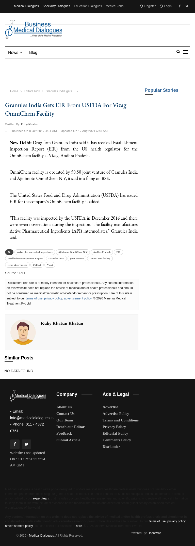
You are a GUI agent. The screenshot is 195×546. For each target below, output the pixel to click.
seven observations (17, 264)
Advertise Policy (116, 414)
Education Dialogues (88, 6)
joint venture (77, 258)
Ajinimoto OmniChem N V (73, 252)
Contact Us (65, 414)
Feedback (64, 433)
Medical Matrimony (27, 18)
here (79, 526)
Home (14, 91)
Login (166, 6)
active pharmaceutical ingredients (35, 252)
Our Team (64, 420)
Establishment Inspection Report (25, 258)
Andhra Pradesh (101, 252)
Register (148, 6)
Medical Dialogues (26, 6)
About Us (64, 407)
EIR (118, 252)
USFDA (37, 264)
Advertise (110, 407)
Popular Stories (161, 90)
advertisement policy (78, 298)
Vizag (50, 264)
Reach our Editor (70, 427)
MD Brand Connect (56, 18)
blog (33, 52)
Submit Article (68, 440)
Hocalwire (154, 533)
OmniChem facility (100, 258)
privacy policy (53, 298)
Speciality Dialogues (56, 6)
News (13, 52)
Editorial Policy (115, 433)
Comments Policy (117, 440)
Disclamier (111, 447)
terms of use (34, 298)
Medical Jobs (114, 6)
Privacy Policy (114, 427)
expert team (41, 498)
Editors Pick (32, 91)
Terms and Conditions (121, 420)
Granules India (56, 258)
